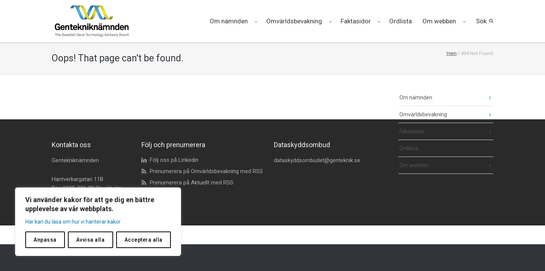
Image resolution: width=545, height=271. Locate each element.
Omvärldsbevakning (294, 21)
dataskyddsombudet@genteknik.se (317, 160)
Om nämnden (229, 21)
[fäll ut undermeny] (484, 97)
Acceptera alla (143, 240)
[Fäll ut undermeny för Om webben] (464, 21)
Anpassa (45, 240)
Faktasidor (356, 21)
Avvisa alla (90, 240)
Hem (452, 53)
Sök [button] (481, 21)
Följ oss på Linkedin (174, 160)
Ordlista (400, 21)
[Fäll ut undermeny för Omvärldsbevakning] (330, 21)
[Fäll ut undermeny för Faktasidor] (379, 21)
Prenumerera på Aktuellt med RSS (191, 182)
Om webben (439, 21)
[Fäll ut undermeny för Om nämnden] (256, 21)
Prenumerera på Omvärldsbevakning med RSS (206, 171)
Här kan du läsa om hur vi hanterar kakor (73, 222)
